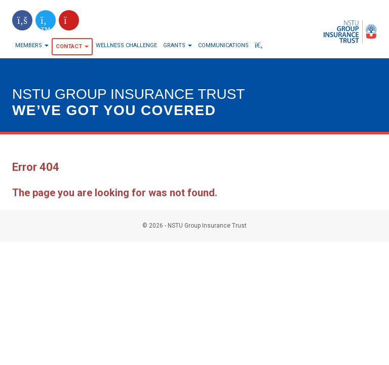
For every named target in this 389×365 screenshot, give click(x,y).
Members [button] (32, 45)
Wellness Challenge (126, 45)
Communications (223, 45)
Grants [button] (177, 45)
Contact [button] (72, 46)
